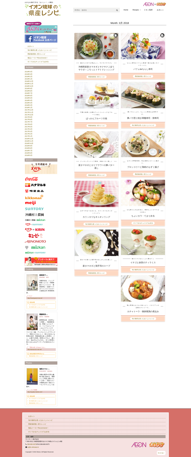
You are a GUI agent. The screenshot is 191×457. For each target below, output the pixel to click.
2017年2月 (28, 134)
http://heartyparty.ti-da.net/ (35, 298)
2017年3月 (28, 131)
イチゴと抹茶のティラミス (143, 262)
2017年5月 (28, 127)
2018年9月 (28, 88)
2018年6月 (28, 96)
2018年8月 (28, 91)
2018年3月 (28, 103)
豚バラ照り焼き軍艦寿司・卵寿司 (143, 118)
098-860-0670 (32, 444)
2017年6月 (28, 124)
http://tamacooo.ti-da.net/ (35, 349)
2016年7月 (28, 151)
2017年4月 (28, 129)
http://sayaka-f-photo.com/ (35, 392)
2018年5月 (28, 98)
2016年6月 (28, 153)
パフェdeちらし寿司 (143, 69)
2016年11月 (29, 141)
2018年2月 (28, 105)
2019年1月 (28, 79)
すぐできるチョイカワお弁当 (143, 223)
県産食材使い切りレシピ (96, 77)
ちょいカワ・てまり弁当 (143, 216)
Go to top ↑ (161, 453)
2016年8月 (28, 148)
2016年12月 (29, 139)
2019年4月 (28, 72)
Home (126, 10)
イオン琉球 (148, 10)
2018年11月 (29, 84)
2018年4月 (28, 100)
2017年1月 (28, 136)
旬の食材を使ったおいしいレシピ (143, 125)
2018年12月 (29, 81)
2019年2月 (28, 76)
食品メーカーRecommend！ (38, 58)
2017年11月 (29, 112)
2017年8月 (28, 119)
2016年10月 (29, 143)
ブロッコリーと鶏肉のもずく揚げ (143, 167)
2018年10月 (29, 86)
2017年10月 (29, 115)
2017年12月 (29, 110)
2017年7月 (28, 122)
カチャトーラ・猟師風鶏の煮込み (143, 311)
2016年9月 (28, 146)
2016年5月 (28, 155)
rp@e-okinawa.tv (33, 447)
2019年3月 (28, 74)
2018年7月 (28, 93)
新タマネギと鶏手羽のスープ (96, 266)
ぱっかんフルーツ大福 (96, 118)
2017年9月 (28, 117)
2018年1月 (28, 107)
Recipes (136, 10)
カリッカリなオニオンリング (96, 217)
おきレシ (160, 10)
